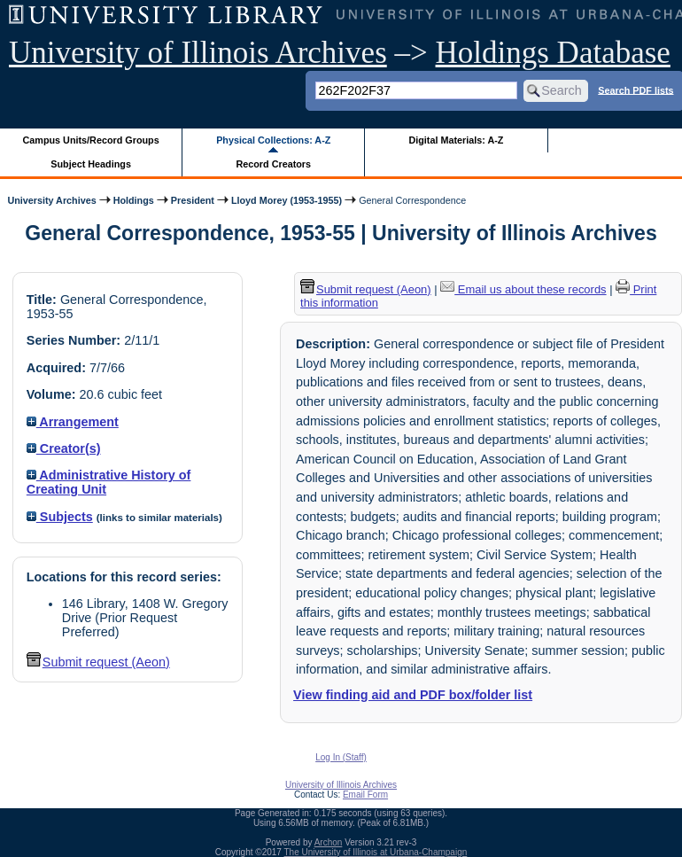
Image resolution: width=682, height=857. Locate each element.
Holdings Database (553, 52)
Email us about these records (523, 289)
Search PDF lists (635, 89)
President (192, 200)
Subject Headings (90, 164)
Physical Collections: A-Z (273, 140)
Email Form (365, 794)
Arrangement (73, 422)
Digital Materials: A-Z (455, 140)
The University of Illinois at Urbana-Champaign (376, 852)
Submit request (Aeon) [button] (98, 662)
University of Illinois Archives (198, 52)
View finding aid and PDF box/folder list (412, 695)
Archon (328, 842)
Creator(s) (64, 448)
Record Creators (273, 164)
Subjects (60, 517)
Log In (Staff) (341, 757)
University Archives (51, 200)
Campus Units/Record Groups (91, 140)
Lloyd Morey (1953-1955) (286, 200)
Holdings (133, 200)
